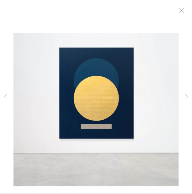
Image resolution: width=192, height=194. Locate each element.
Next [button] (186, 97)
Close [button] (181, 12)
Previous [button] (5, 97)
